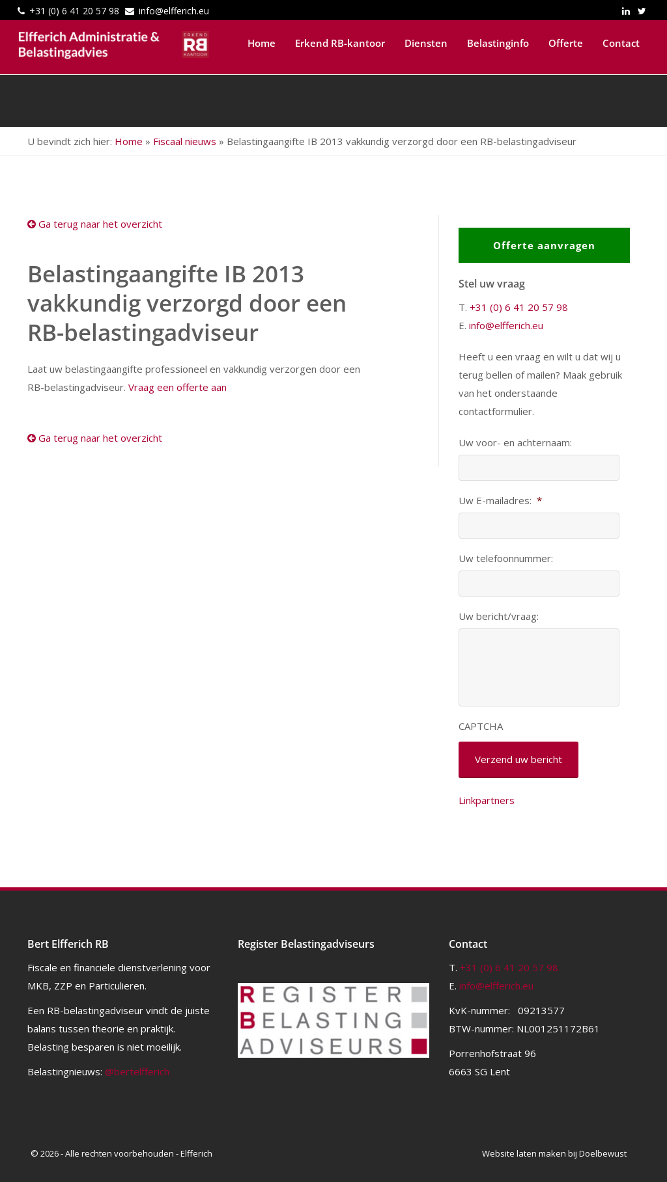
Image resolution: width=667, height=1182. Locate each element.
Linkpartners (487, 800)
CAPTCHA (481, 726)
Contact (621, 42)
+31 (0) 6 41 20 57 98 (74, 11)
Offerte (565, 42)
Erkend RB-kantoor (340, 42)
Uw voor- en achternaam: (515, 443)
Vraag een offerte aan (177, 387)
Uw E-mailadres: (500, 500)
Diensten (425, 42)
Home (262, 42)
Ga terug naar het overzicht (94, 223)
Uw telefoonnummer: (506, 558)
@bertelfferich (137, 1071)
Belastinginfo (498, 42)
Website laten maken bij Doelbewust (554, 1153)
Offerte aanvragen (544, 245)
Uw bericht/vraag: (499, 616)
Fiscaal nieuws (184, 141)
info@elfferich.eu (174, 11)
